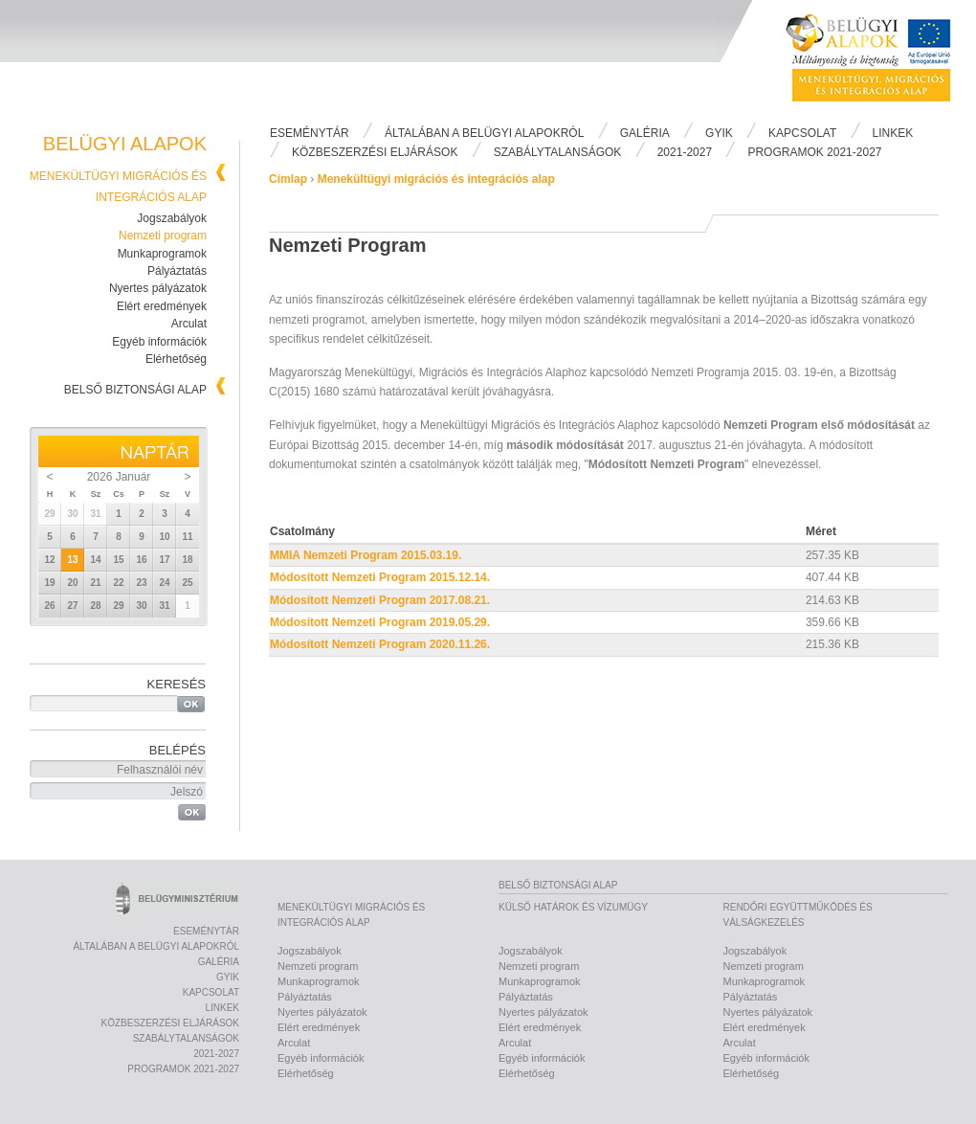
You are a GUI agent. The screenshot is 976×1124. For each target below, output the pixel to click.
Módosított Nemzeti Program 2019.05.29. (380, 622)
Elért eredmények (162, 306)
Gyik (719, 133)
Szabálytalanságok (558, 152)
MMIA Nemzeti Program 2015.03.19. (365, 555)
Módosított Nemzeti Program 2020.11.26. (380, 644)
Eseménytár (309, 133)
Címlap (288, 179)
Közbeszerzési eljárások (374, 152)
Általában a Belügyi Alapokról (484, 133)
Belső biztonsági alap (135, 389)
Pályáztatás (177, 271)
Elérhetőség (176, 359)
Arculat (189, 323)
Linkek (893, 133)
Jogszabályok (172, 218)
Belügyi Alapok (880, 58)
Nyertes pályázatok (158, 288)
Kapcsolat (802, 133)
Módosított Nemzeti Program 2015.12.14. (380, 577)
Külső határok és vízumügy (573, 907)
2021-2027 (684, 152)
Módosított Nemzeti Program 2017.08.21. (380, 600)
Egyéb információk (159, 341)
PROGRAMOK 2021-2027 (814, 152)
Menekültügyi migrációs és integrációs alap (436, 179)
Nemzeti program (163, 235)
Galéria (645, 133)
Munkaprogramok (162, 253)
